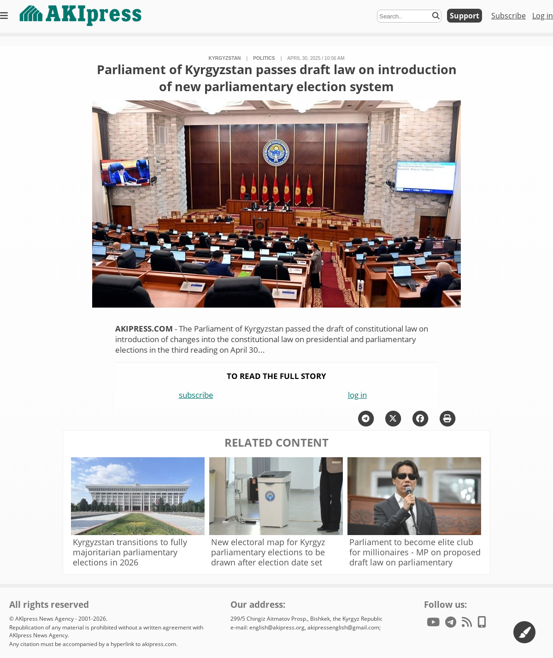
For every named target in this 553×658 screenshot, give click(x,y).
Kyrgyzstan (224, 58)
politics (264, 58)
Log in (542, 16)
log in (357, 395)
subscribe (196, 395)
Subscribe (508, 16)
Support (464, 16)
